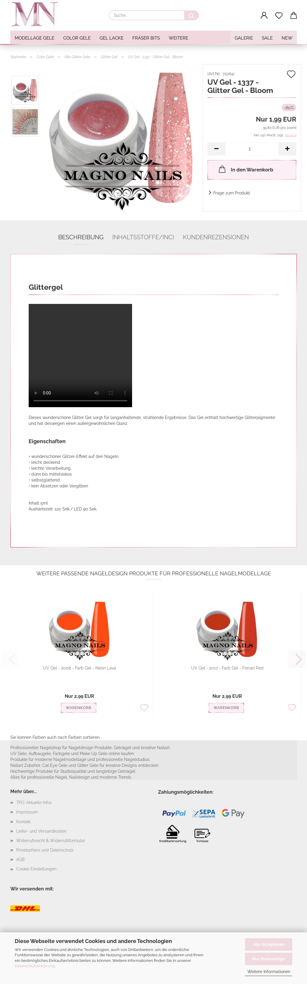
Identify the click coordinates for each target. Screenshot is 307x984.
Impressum (27, 812)
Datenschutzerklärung (35, 966)
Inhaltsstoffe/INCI (143, 237)
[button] (264, 15)
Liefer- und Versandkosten (41, 831)
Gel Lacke (112, 38)
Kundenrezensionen (216, 237)
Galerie (244, 38)
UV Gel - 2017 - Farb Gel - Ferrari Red (227, 668)
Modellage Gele (34, 38)
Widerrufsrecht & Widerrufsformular (50, 840)
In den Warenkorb (245, 169)
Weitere (178, 38)
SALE (267, 38)
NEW (287, 38)
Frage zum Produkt (231, 193)
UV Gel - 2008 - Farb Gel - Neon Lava (79, 668)
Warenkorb (78, 708)
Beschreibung (80, 237)
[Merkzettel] (279, 15)
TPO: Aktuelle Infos (34, 802)
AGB (20, 859)
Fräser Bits (146, 38)
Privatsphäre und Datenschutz (45, 850)
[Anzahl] (252, 148)
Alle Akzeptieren (269, 944)
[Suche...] (191, 15)
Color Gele (77, 38)
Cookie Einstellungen (36, 869)
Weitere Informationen (268, 971)
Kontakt (23, 821)
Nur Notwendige (268, 959)
